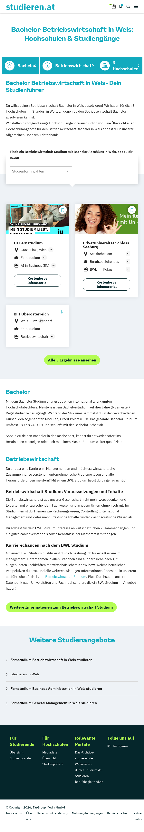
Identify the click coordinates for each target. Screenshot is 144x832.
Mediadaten (50, 752)
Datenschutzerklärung (52, 813)
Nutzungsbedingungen (87, 813)
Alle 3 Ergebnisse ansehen (72, 360)
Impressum (14, 813)
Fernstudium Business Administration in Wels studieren (56, 688)
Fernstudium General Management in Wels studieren (54, 703)
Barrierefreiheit (118, 813)
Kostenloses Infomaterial (37, 280)
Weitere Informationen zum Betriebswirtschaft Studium (61, 607)
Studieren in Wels (25, 674)
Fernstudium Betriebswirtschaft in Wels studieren (51, 660)
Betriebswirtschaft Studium (65, 577)
